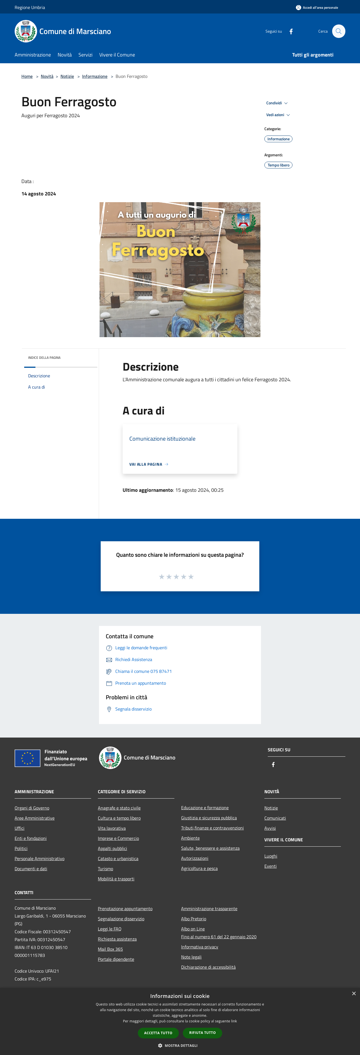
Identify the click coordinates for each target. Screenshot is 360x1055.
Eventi (270, 866)
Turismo (105, 868)
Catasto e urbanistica (118, 858)
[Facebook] (288, 31)
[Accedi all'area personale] (317, 7)
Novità (47, 76)
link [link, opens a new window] (234, 1021)
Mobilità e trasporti (116, 878)
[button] (180, 1045)
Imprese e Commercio (118, 838)
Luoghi (270, 856)
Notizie (67, 76)
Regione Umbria (30, 7)
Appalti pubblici (112, 848)
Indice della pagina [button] (44, 357)
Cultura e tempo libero (119, 818)
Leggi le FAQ (110, 928)
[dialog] (180, 1021)
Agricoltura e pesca (199, 868)
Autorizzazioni (194, 858)
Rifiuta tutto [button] (202, 1032)
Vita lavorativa (112, 828)
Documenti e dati (31, 868)
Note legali (191, 956)
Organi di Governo (32, 807)
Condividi (277, 103)
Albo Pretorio (193, 918)
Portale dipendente (116, 959)
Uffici (19, 828)
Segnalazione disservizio (121, 918)
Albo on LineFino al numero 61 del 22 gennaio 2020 (218, 932)
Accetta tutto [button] (158, 1033)
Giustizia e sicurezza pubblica (209, 817)
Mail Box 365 (110, 949)
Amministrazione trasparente (209, 908)
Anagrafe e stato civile (119, 807)
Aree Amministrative (35, 818)
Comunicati (275, 818)
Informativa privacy (199, 946)
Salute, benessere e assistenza (210, 848)
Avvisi (270, 828)
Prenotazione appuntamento (125, 908)
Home (27, 76)
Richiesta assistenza (117, 938)
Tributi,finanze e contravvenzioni (212, 827)
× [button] (354, 994)
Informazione (94, 76)
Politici (21, 848)
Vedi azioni (279, 115)
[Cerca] (338, 31)
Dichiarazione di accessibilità (208, 967)
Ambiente (190, 838)
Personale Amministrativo (39, 858)
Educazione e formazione (205, 807)
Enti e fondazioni (31, 838)
